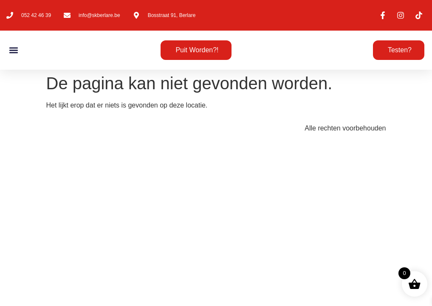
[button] (13, 50)
